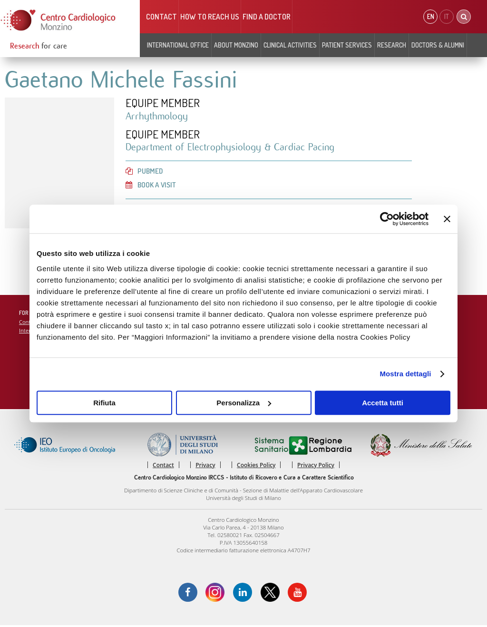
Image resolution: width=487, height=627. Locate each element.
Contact (161, 16)
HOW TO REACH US (209, 16)
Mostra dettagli (405, 374)
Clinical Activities (290, 45)
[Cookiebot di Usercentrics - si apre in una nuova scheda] (387, 219)
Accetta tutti (382, 403)
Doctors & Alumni (437, 45)
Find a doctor (267, 16)
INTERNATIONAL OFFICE (178, 45)
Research (391, 45)
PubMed (145, 171)
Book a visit (151, 186)
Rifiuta (104, 403)
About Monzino (236, 45)
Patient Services (347, 45)
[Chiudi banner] (447, 219)
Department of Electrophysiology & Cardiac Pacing (233, 148)
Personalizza (243, 403)
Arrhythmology (157, 116)
